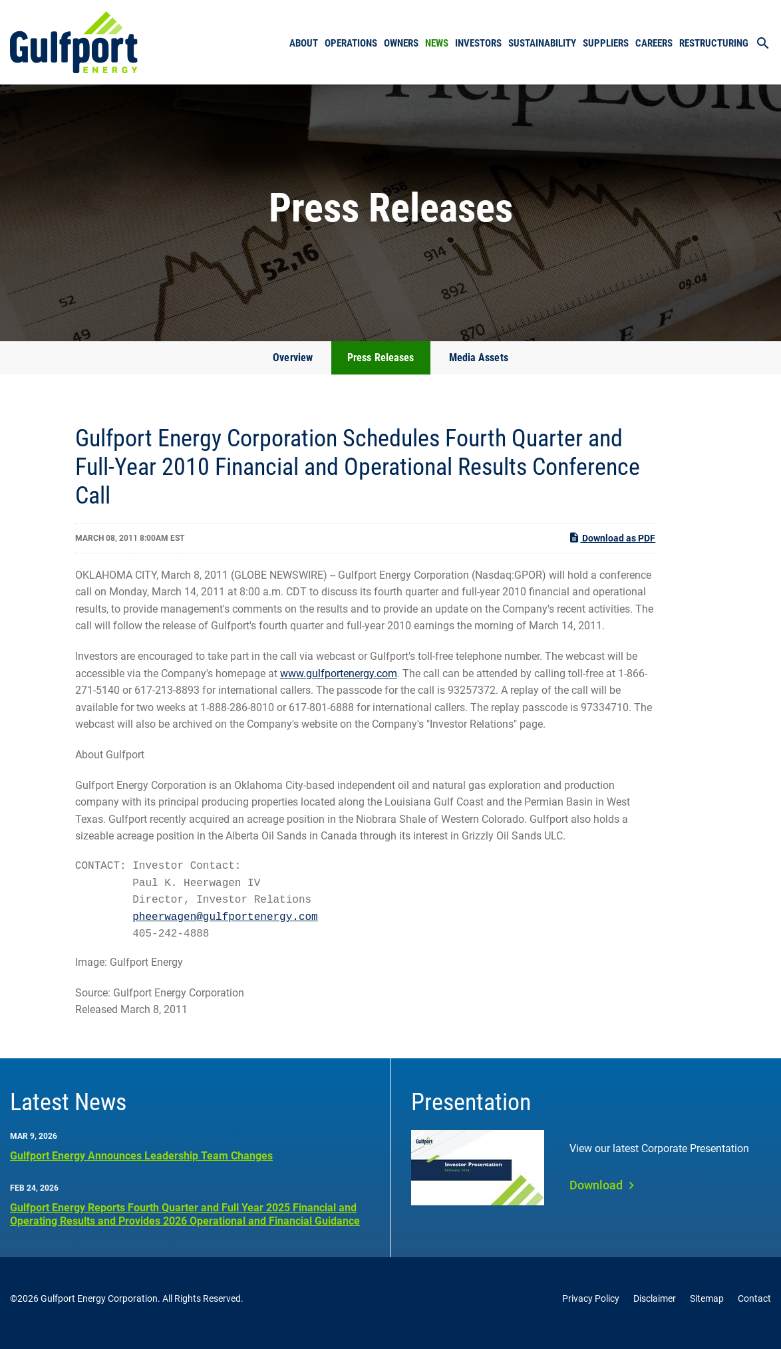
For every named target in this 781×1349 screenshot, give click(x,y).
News (436, 43)
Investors (478, 43)
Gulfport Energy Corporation (99, 1307)
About (303, 43)
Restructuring (713, 43)
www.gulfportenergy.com (338, 682)
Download (596, 1194)
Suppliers (606, 43)
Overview (293, 367)
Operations (351, 43)
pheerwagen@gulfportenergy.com (224, 927)
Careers (654, 43)
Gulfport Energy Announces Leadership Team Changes (141, 1165)
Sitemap (707, 1307)
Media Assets (478, 367)
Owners (401, 43)
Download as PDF (611, 547)
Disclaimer (654, 1307)
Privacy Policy (590, 1307)
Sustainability (542, 43)
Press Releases (380, 367)
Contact (754, 1307)
